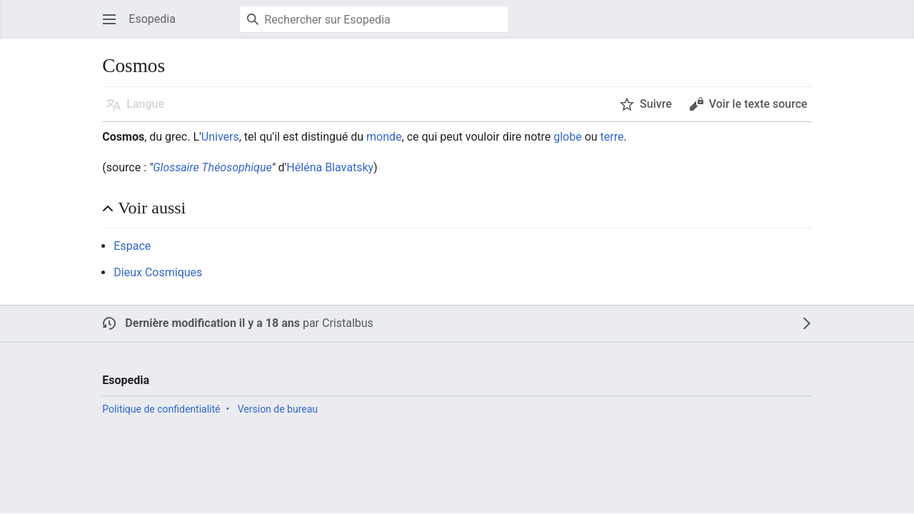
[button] (109, 19)
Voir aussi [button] (152, 207)
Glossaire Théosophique (212, 167)
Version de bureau (278, 409)
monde (384, 136)
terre (612, 136)
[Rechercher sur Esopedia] (374, 19)
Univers (220, 136)
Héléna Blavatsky (329, 167)
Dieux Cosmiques (158, 272)
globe (567, 136)
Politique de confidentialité (161, 409)
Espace (132, 246)
